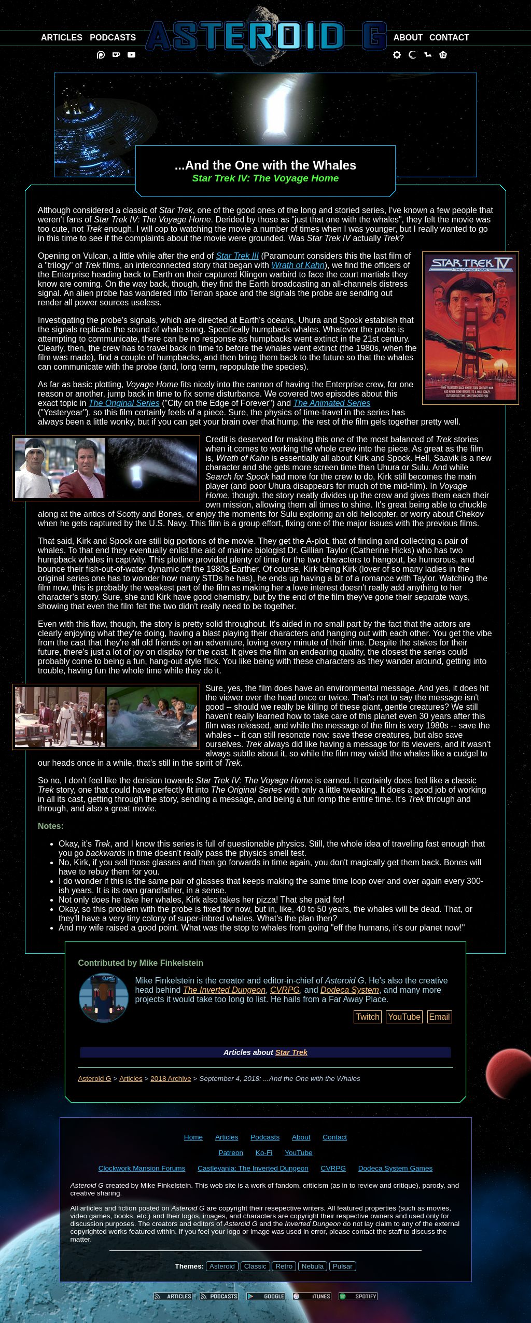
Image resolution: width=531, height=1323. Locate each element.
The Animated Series (331, 403)
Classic (255, 1266)
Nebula (313, 1266)
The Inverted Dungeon (224, 990)
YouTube (404, 1016)
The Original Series (124, 403)
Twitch (367, 1016)
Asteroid (222, 1266)
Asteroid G (94, 1078)
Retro (283, 1266)
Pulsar (343, 1266)
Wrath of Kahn (297, 265)
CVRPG (285, 990)
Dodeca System (349, 990)
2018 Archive (170, 1078)
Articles (131, 1078)
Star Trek (291, 1052)
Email (439, 1016)
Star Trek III (237, 255)
